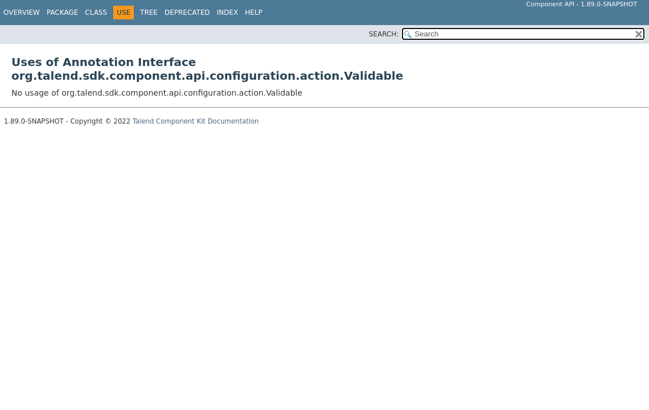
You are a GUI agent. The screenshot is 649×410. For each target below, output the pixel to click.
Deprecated (187, 13)
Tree (149, 13)
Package (62, 13)
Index (228, 13)
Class (96, 13)
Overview (21, 13)
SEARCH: (384, 34)
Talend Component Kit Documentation (196, 121)
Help (253, 13)
